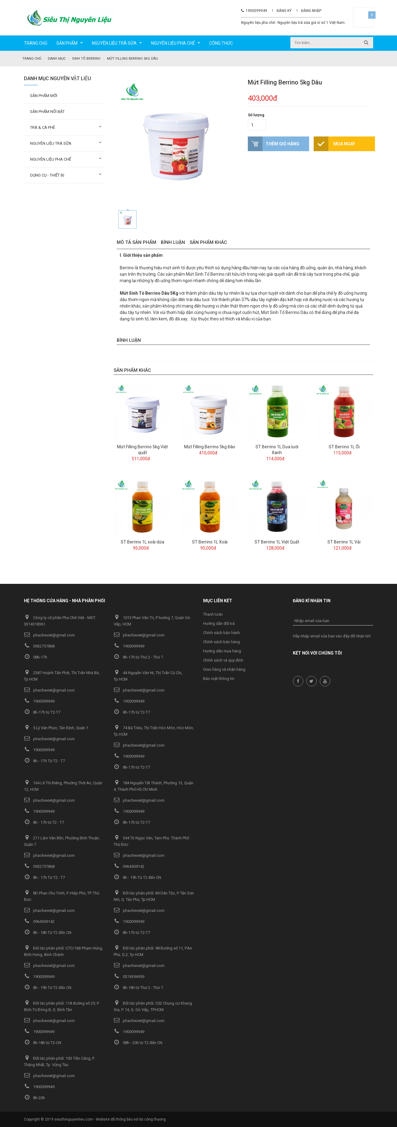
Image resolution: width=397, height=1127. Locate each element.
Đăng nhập (311, 11)
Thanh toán (213, 614)
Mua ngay (344, 143)
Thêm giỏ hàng (282, 143)
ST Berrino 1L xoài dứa (142, 541)
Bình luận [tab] (173, 242)
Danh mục (57, 59)
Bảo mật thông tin (218, 678)
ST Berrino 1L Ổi (344, 446)
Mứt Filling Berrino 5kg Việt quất (142, 449)
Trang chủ (31, 59)
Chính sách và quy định (223, 660)
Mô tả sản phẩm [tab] (136, 242)
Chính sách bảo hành (221, 632)
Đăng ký (284, 11)
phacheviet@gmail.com (49, 635)
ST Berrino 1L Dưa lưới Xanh (276, 449)
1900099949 (254, 11)
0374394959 (129, 976)
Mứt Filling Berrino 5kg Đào (209, 446)
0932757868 (39, 646)
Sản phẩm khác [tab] (208, 242)
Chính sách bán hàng (221, 641)
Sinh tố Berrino (86, 59)
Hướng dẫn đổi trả (219, 623)
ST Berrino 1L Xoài (210, 541)
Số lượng (256, 114)
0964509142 (129, 866)
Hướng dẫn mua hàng (222, 650)
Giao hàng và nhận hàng (224, 669)
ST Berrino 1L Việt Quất (277, 541)
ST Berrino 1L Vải (344, 541)
